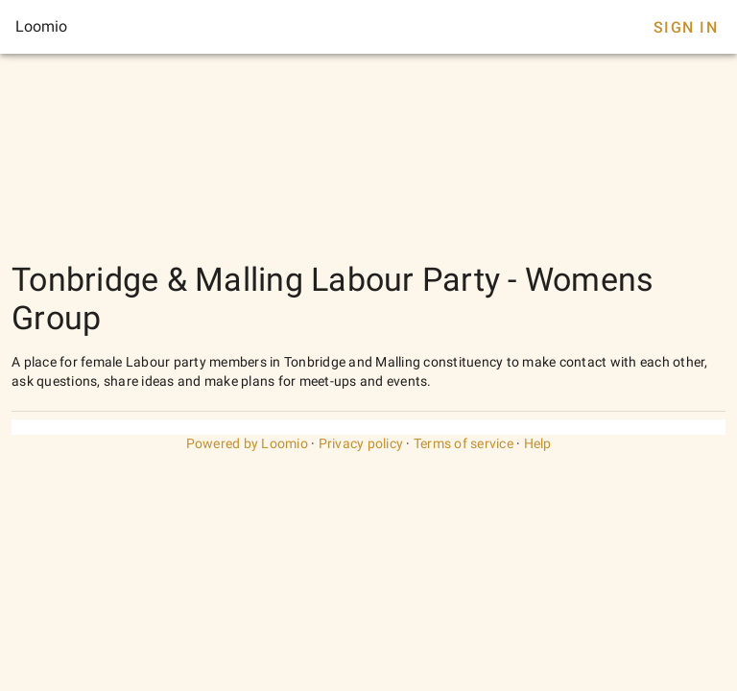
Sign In (686, 27)
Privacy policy (361, 443)
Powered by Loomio (247, 443)
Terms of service (463, 443)
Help (538, 443)
